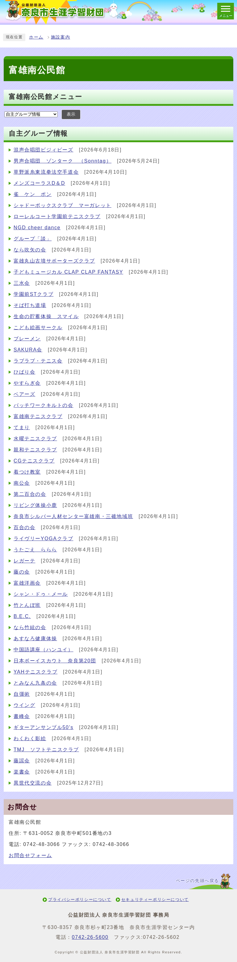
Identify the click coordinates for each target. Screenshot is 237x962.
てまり (22, 427)
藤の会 (22, 571)
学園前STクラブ (33, 294)
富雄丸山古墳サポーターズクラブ (54, 260)
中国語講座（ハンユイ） (43, 649)
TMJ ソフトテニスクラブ (46, 749)
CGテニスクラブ (34, 460)
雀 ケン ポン (33, 194)
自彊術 (22, 694)
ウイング (24, 705)
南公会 (22, 483)
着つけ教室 (27, 472)
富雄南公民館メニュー (45, 97)
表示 (71, 114)
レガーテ (24, 560)
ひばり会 (24, 372)
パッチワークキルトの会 (43, 405)
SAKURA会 (28, 349)
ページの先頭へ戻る (197, 880)
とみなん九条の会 (35, 683)
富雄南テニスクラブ (38, 416)
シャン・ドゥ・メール (41, 594)
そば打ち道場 (30, 305)
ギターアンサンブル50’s (43, 727)
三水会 (22, 283)
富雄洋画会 (27, 583)
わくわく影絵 (30, 738)
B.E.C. (22, 616)
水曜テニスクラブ (35, 438)
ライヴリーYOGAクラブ (43, 538)
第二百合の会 (30, 494)
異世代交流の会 (33, 783)
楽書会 (22, 771)
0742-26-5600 (90, 937)
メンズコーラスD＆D (39, 183)
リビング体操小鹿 (35, 505)
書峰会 (22, 716)
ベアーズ (24, 394)
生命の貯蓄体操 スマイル (46, 316)
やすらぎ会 (27, 383)
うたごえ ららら (35, 549)
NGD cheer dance (37, 227)
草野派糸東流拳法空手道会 (46, 172)
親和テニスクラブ (35, 449)
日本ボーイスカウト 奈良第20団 (55, 660)
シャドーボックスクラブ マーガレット (62, 205)
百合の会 (24, 527)
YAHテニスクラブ (35, 671)
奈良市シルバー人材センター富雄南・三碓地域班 (73, 516)
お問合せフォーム (30, 855)
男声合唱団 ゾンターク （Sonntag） (62, 161)
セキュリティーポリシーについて (155, 899)
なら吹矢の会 (30, 249)
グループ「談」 (33, 238)
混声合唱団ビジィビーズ (43, 149)
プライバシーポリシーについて (79, 899)
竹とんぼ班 (27, 605)
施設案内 (60, 37)
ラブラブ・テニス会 (38, 360)
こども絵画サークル (38, 327)
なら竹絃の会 (30, 627)
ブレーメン (27, 338)
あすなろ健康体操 (35, 638)
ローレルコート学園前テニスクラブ (57, 216)
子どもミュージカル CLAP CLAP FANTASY (68, 272)
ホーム (36, 37)
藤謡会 (22, 760)
